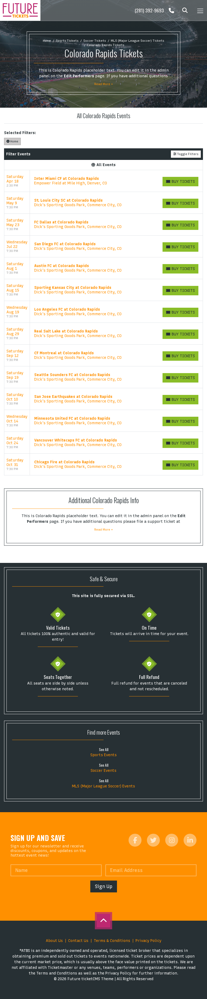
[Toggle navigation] (200, 10)
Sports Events (103, 755)
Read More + (103, 84)
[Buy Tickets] (180, 181)
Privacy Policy (148, 940)
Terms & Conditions (112, 940)
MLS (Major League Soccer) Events (103, 786)
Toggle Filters (185, 154)
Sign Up (103, 886)
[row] (103, 181)
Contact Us (78, 940)
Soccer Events (103, 770)
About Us (54, 940)
